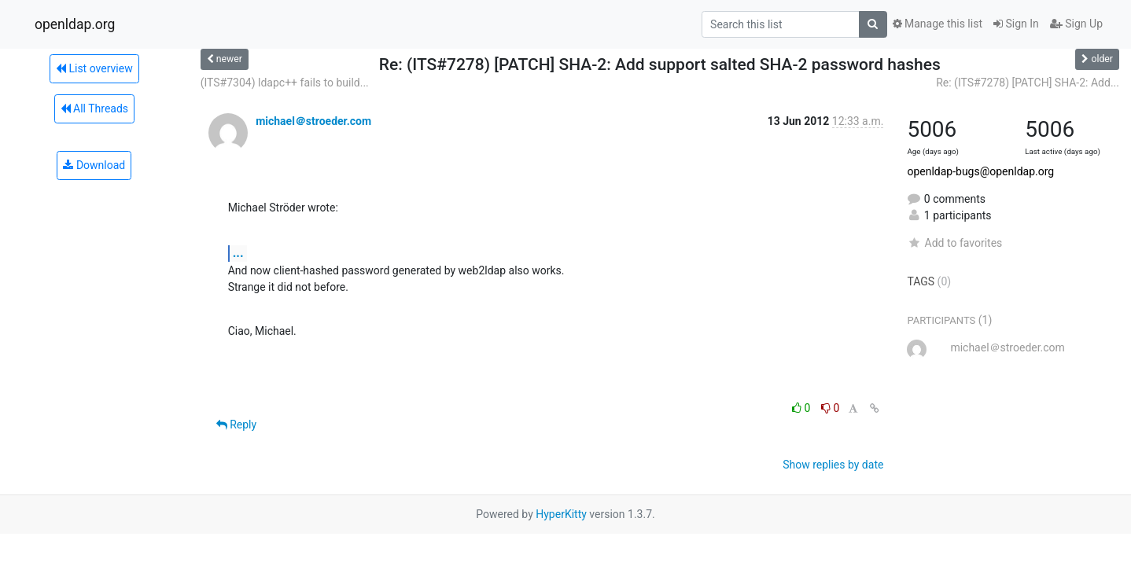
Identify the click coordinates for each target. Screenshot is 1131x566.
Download (94, 165)
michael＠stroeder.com (313, 121)
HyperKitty (561, 514)
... (238, 252)
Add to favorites (954, 243)
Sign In (1016, 23)
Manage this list (937, 23)
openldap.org (75, 24)
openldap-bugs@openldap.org (980, 171)
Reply (236, 424)
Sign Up (1076, 23)
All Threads (94, 108)
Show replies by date (833, 464)
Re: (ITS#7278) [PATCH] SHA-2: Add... (1027, 82)
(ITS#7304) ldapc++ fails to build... (285, 82)
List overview (94, 68)
